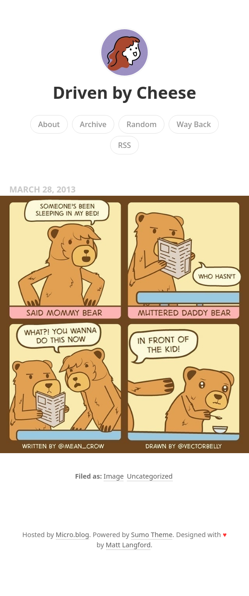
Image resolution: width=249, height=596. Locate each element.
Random (141, 124)
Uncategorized (150, 476)
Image (114, 476)
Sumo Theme (151, 534)
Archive (93, 124)
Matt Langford (128, 544)
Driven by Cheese (124, 92)
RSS (124, 145)
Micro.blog (72, 534)
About (49, 124)
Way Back (194, 124)
